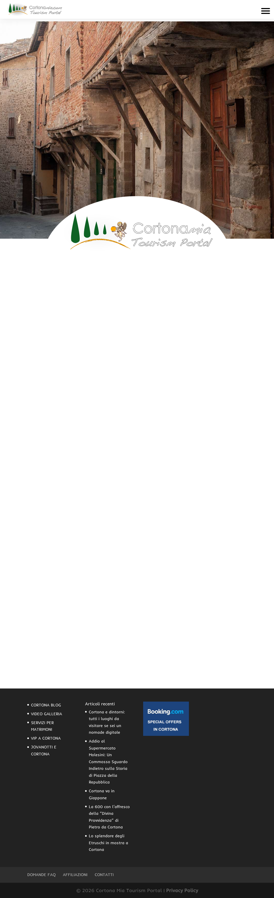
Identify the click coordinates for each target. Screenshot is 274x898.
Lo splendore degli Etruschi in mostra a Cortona (108, 842)
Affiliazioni (75, 874)
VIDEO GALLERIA (46, 713)
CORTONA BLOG (46, 704)
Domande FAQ (41, 874)
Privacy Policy (182, 890)
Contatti (104, 874)
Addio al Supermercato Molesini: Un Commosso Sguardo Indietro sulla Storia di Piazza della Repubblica (108, 762)
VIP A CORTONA (46, 738)
